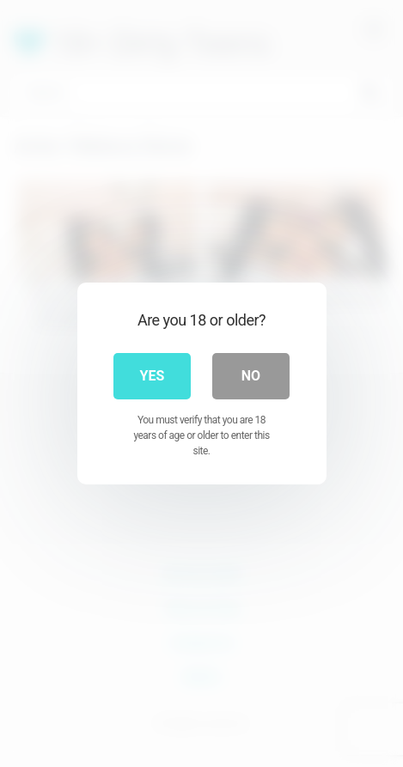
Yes (152, 376)
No (250, 376)
